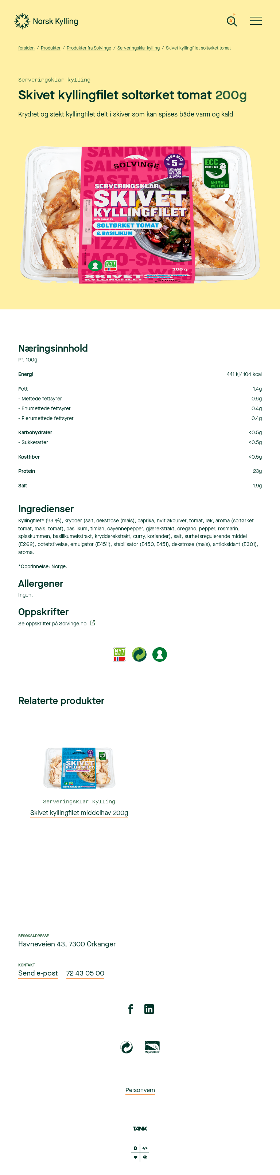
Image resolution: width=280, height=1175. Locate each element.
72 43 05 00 (85, 973)
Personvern (140, 1090)
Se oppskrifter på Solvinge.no (56, 623)
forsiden (26, 48)
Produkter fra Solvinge (88, 48)
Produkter (50, 48)
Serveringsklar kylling (138, 48)
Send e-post (38, 973)
